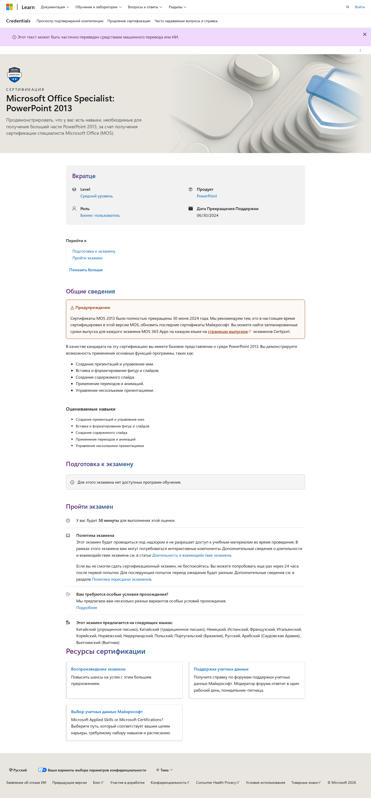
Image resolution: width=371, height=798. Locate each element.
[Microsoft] (9, 7)
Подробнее (86, 607)
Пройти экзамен (87, 257)
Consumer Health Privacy (216, 782)
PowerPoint (207, 195)
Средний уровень (96, 195)
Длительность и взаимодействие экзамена (191, 555)
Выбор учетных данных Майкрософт (107, 711)
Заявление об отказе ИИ (26, 782)
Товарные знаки (304, 782)
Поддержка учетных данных (221, 669)
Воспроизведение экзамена (98, 669)
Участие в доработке (127, 782)
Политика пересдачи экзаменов (121, 579)
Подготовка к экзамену (93, 251)
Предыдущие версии (69, 782)
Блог (96, 782)
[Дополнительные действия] (360, 50)
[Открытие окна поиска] (348, 7)
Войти (360, 6)
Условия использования (265, 782)
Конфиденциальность (168, 782)
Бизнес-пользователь (100, 215)
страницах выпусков (228, 331)
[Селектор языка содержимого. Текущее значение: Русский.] (18, 770)
